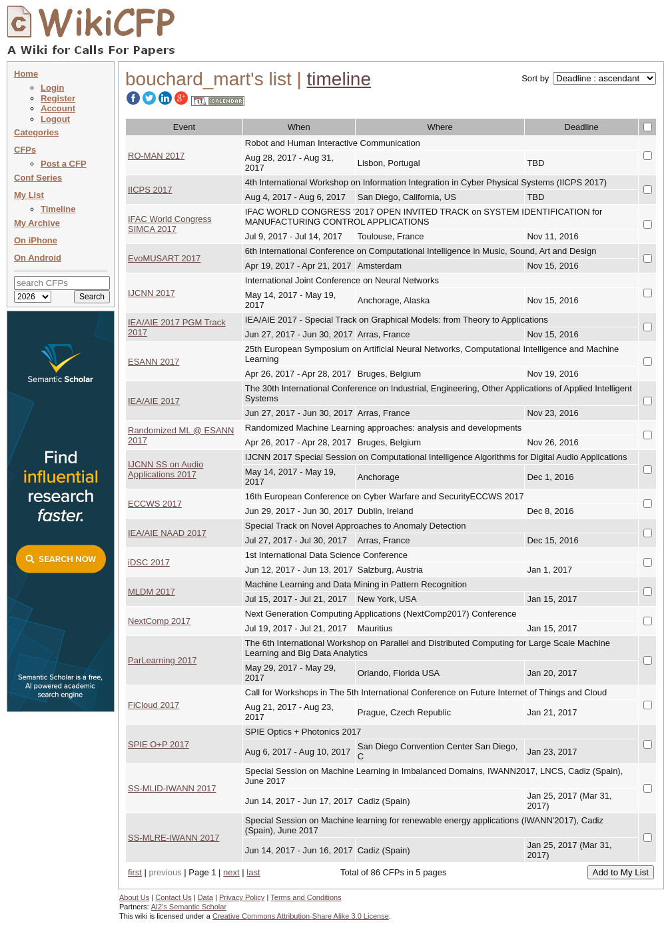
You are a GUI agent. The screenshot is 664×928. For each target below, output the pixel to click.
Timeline (58, 209)
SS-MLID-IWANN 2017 (172, 788)
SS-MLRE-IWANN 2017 (174, 838)
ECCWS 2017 (155, 504)
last (253, 872)
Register (58, 98)
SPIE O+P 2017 (158, 744)
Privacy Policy (241, 897)
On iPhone (35, 240)
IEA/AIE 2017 (154, 401)
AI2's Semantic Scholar (188, 907)
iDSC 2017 (149, 562)
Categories (36, 132)
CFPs (25, 150)
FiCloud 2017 (153, 705)
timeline (339, 79)
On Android (37, 258)
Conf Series (38, 178)
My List (29, 195)
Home (26, 74)
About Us (134, 897)
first (135, 872)
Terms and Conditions (305, 897)
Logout (55, 119)
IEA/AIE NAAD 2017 (167, 533)
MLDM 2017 (151, 592)
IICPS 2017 (150, 190)
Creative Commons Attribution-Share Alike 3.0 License (300, 916)
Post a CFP (64, 164)
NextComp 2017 (159, 621)
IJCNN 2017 (151, 293)
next (231, 872)
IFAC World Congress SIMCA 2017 (169, 224)
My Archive (37, 223)
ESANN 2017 (153, 362)
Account (58, 108)
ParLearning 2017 (162, 660)
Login (52, 88)
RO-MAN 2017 (156, 156)
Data (205, 897)
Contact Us (173, 897)
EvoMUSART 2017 (164, 258)
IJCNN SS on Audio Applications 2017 (165, 469)
